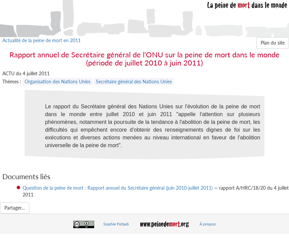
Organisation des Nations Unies (57, 81)
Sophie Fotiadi (116, 223)
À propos (208, 223)
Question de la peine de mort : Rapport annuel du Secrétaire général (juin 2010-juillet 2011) (118, 188)
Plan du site (273, 43)
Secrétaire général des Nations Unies (134, 81)
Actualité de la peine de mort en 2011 (41, 40)
